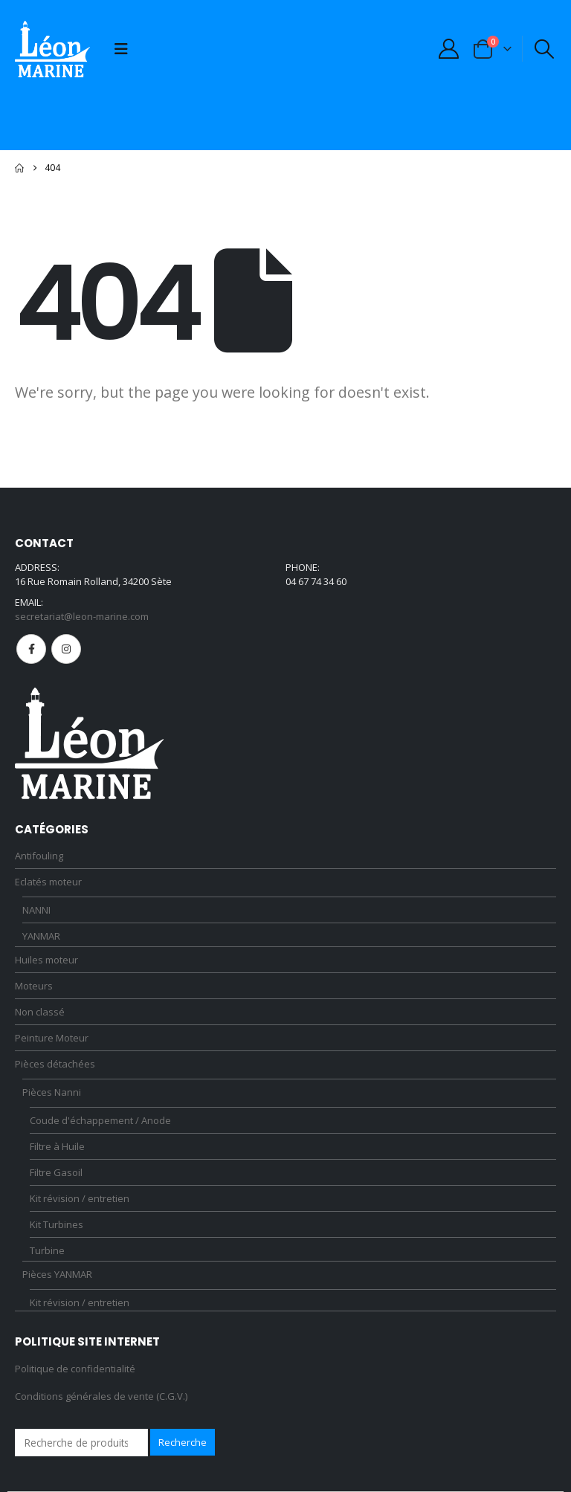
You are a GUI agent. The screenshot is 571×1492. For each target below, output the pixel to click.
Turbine (47, 1250)
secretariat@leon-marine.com (82, 616)
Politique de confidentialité (75, 1368)
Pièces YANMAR (57, 1274)
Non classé (40, 1011)
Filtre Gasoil (56, 1172)
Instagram (66, 649)
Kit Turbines (56, 1224)
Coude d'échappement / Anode (100, 1120)
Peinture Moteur (51, 1037)
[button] (121, 49)
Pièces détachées (55, 1063)
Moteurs (34, 985)
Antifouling (39, 855)
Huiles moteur (46, 959)
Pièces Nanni (51, 1092)
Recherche (182, 1442)
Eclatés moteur (48, 881)
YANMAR (41, 936)
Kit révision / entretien (79, 1198)
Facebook (31, 649)
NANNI (36, 910)
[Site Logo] (52, 49)
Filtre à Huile (57, 1146)
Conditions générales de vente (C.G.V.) (101, 1396)
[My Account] (448, 49)
